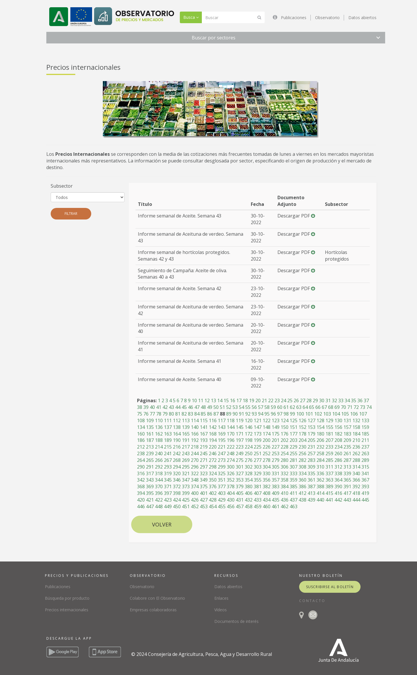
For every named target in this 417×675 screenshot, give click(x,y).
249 (240, 453)
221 (222, 447)
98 (286, 414)
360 (302, 480)
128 (320, 420)
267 (168, 460)
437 (293, 500)
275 (240, 460)
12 (207, 400)
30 (321, 400)
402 (213, 493)
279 (275, 460)
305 (275, 467)
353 (240, 480)
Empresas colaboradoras (153, 609)
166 (195, 434)
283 (311, 460)
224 (249, 447)
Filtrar (71, 213)
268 (177, 460)
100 (300, 414)
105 (345, 414)
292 (159, 467)
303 (257, 467)
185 (365, 434)
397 (168, 493)
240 (159, 453)
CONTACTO (312, 600)
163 (168, 434)
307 (293, 467)
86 (209, 414)
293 (168, 467)
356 (266, 480)
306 (284, 467)
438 (302, 500)
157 (347, 427)
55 (247, 407)
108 (141, 420)
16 (232, 400)
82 (184, 414)
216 (177, 447)
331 (275, 473)
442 (338, 500)
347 (186, 480)
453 (204, 506)
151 (293, 427)
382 (266, 486)
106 (354, 414)
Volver (161, 524)
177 (293, 434)
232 (320, 447)
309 (311, 467)
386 (302, 486)
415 (329, 493)
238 (141, 453)
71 (349, 407)
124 (284, 420)
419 (365, 493)
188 (159, 440)
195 (222, 440)
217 (186, 447)
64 (305, 407)
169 (222, 434)
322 (195, 473)
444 (356, 500)
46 (190, 407)
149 (275, 427)
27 (302, 400)
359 (293, 480)
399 (186, 493)
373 (186, 486)
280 (284, 460)
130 (338, 420)
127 (311, 420)
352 (231, 480)
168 (213, 434)
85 (203, 414)
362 (320, 480)
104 (336, 414)
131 (347, 420)
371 (168, 486)
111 (168, 420)
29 (315, 400)
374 (195, 486)
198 (249, 440)
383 (275, 486)
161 (150, 434)
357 (275, 480)
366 (356, 480)
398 (177, 493)
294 (177, 467)
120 (249, 420)
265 (150, 460)
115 (204, 420)
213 (150, 447)
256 (302, 453)
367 (365, 480)
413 (311, 493)
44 (177, 407)
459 (257, 506)
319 (168, 473)
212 (141, 447)
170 (231, 434)
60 (279, 407)
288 (356, 460)
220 (213, 447)
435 (275, 500)
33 (340, 400)
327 (240, 473)
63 (298, 407)
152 (302, 427)
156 (338, 427)
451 (186, 506)
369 (150, 486)
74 (369, 407)
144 (231, 427)
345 (168, 480)
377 (222, 486)
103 (327, 414)
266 (159, 460)
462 (284, 506)
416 (338, 493)
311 (329, 467)
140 (195, 427)
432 (249, 500)
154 (320, 427)
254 (284, 453)
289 (365, 460)
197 (240, 440)
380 (249, 486)
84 (197, 414)
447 (150, 506)
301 (240, 467)
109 (150, 420)
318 (159, 473)
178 (302, 434)
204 (302, 440)
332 (284, 473)
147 (257, 427)
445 (365, 500)
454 (213, 506)
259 (329, 453)
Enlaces (221, 598)
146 (249, 427)
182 (338, 434)
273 (222, 460)
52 (228, 407)
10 (194, 400)
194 (213, 440)
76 (146, 414)
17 (239, 400)
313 (347, 467)
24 (283, 400)
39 (146, 407)
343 (150, 480)
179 (311, 434)
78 (158, 414)
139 (186, 427)
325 (222, 473)
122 (266, 420)
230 (302, 447)
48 (203, 407)
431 (240, 500)
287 (347, 460)
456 (231, 506)
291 (150, 467)
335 (311, 473)
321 (186, 473)
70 (343, 407)
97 (279, 414)
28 (309, 400)
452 (195, 506)
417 (347, 493)
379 (240, 486)
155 (329, 427)
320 (177, 473)
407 (257, 493)
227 (275, 447)
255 (293, 453)
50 (216, 407)
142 (213, 427)
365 (347, 480)
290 (141, 467)
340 (356, 473)
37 (366, 400)
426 (195, 500)
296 (195, 467)
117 (222, 420)
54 (241, 407)
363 (329, 480)
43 (171, 407)
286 (338, 460)
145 (240, 427)
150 (284, 427)
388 (320, 486)
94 (260, 414)
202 (284, 440)
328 (249, 473)
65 (311, 407)
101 (309, 414)
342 (141, 480)
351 (222, 480)
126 (302, 420)
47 (197, 407)
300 (231, 467)
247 (222, 453)
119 (240, 420)
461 (275, 506)
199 (257, 440)
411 (293, 493)
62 (292, 407)
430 (231, 500)
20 (258, 400)
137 (168, 427)
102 (318, 414)
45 (184, 407)
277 (257, 460)
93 (254, 414)
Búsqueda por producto (67, 598)
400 (195, 493)
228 (284, 447)
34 (347, 400)
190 (177, 440)
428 (213, 500)
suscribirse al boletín (330, 586)
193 (204, 440)
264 (141, 460)
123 (275, 420)
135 (150, 427)
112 (177, 420)
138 (177, 427)
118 (231, 420)
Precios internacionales (66, 609)
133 (365, 420)
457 (240, 506)
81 (177, 414)
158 (356, 427)
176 (284, 434)
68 (330, 407)
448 (159, 506)
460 (266, 506)
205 (311, 440)
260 (338, 453)
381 (257, 486)
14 (219, 400)
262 (356, 453)
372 (177, 486)
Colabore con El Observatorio (157, 598)
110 (159, 420)
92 (247, 414)
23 (277, 400)
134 (141, 427)
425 (186, 500)
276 (249, 460)
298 (213, 467)
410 (284, 493)
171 (240, 434)
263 (365, 453)
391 (347, 486)
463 (293, 506)
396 (159, 493)
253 (275, 453)
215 (168, 447)
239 (150, 453)
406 (249, 493)
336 (320, 473)
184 (356, 434)
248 (231, 453)
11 (200, 400)
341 (365, 473)
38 (139, 407)
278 (266, 460)
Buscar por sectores (213, 37)
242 (177, 453)
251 (257, 453)
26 (296, 400)
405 (240, 493)
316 (141, 473)
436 (284, 500)
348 (195, 480)
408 (266, 493)
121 (257, 420)
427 (204, 500)
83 (190, 414)
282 (302, 460)
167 (204, 434)
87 (216, 414)
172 (249, 434)
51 (222, 407)
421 (150, 500)
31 (328, 400)
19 (251, 400)
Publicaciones (293, 17)
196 (231, 440)
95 (267, 414)
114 (195, 420)
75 (139, 414)
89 (228, 414)
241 (168, 453)
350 (213, 480)
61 (286, 407)
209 (347, 440)
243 (186, 453)
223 (240, 447)
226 (266, 447)
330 (266, 473)
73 (362, 407)
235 (347, 447)
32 (334, 400)
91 (241, 414)
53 (235, 407)
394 (141, 493)
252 (266, 453)
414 (320, 493)
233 (329, 447)
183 (347, 434)
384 (284, 486)
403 (222, 493)
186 (141, 440)
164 (177, 434)
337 (329, 473)
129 (329, 420)
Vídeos (220, 609)
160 (141, 434)
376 (213, 486)
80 (171, 414)
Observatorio (327, 17)
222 (231, 447)
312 (338, 467)
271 (204, 460)
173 (257, 434)
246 (213, 453)
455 (222, 506)
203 (293, 440)
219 (204, 447)
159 (365, 427)
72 (356, 407)
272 (213, 460)
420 (141, 500)
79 (165, 414)
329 (257, 473)
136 (159, 427)
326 (231, 473)
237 (365, 447)
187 (150, 440)
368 (141, 486)
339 (347, 473)
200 (266, 440)
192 (195, 440)
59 (273, 407)
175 (275, 434)
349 (204, 480)
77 (152, 414)
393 (365, 486)
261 (347, 453)
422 (159, 500)
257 (311, 453)
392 (356, 486)
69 (337, 407)
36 (360, 400)
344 (159, 480)
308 (302, 467)
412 (302, 493)
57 (260, 407)
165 (186, 434)
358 (284, 480)
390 (338, 486)
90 (235, 414)
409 (275, 493)
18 (245, 400)
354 (249, 480)
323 (204, 473)
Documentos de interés (236, 621)
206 (320, 440)
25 (289, 400)
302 (249, 467)
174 (266, 434)
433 (257, 500)
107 (363, 414)
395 (150, 493)
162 (159, 434)
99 (292, 414)
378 (231, 486)
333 (293, 473)
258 (320, 453)
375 (204, 486)
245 (204, 453)
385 (293, 486)
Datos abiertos (362, 17)
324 (213, 473)
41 (158, 407)
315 (365, 467)
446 (141, 506)
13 (213, 400)
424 (177, 500)
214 (159, 447)
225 (257, 447)
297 (204, 467)
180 (320, 434)
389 (329, 486)
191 (186, 440)
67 (324, 407)
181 (329, 434)
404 (231, 493)
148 (266, 427)
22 (270, 400)
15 (226, 400)
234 (338, 447)
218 (195, 447)
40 (152, 407)
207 (329, 440)
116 (213, 420)
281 (293, 460)
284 (320, 460)
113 (186, 420)
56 (254, 407)
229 (293, 447)
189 (168, 440)
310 (320, 467)
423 (168, 500)
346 (177, 480)
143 (222, 427)
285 (329, 460)
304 (266, 467)
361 (311, 480)
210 (356, 440)
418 (356, 493)
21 (264, 400)
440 (320, 500)
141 (204, 427)
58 (267, 407)
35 (353, 400)
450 (177, 506)
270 (195, 460)
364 (338, 480)
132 (356, 420)
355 (257, 480)
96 (273, 414)
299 (222, 467)
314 (356, 467)
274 (231, 460)
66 (318, 407)
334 (302, 473)
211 (365, 440)
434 (266, 500)
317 (150, 473)
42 (165, 407)
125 (293, 420)
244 (195, 453)
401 (204, 493)
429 (222, 500)
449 (168, 506)
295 (186, 467)
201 (275, 440)
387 (311, 486)
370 (159, 486)
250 (249, 453)
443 (347, 500)
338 (338, 473)
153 (311, 427)
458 (249, 506)
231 (311, 447)
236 (356, 447)
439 (311, 500)
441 (329, 500)
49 (209, 407)
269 (186, 460)
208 (338, 440)
